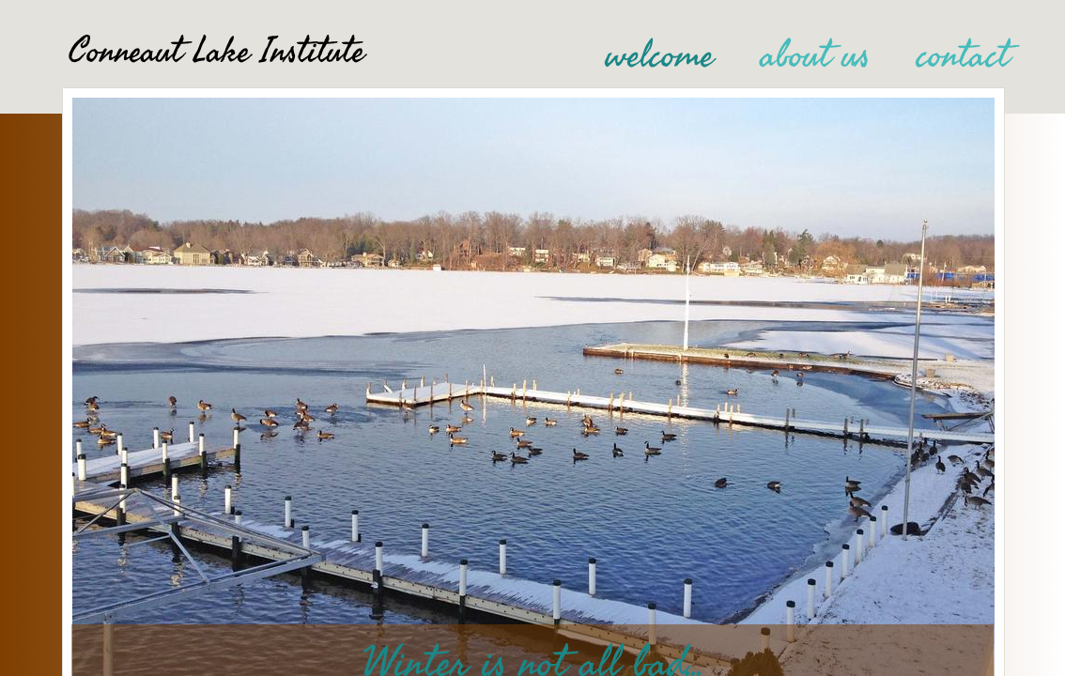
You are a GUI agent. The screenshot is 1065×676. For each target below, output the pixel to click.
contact (963, 55)
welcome (660, 55)
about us (815, 55)
